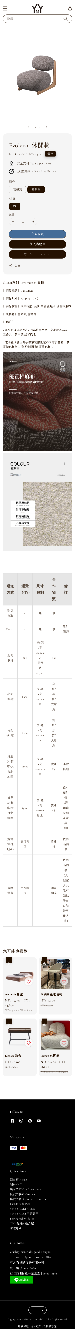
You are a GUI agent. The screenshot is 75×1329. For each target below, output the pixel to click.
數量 (11, 214)
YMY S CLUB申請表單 (24, 1213)
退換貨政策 (50, 1326)
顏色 (12, 182)
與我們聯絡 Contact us (24, 1194)
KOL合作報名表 (20, 1204)
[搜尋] (65, 19)
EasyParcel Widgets (22, 1218)
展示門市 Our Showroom (25, 1189)
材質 (12, 198)
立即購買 (37, 234)
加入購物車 (38, 244)
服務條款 (23, 1326)
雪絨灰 (17, 189)
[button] (5, 8)
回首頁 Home (18, 1179)
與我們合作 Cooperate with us (29, 1199)
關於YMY (16, 1184)
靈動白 (36, 189)
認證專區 (16, 1228)
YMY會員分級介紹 (22, 1223)
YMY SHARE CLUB (22, 1208)
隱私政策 (36, 1326)
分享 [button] (14, 266)
